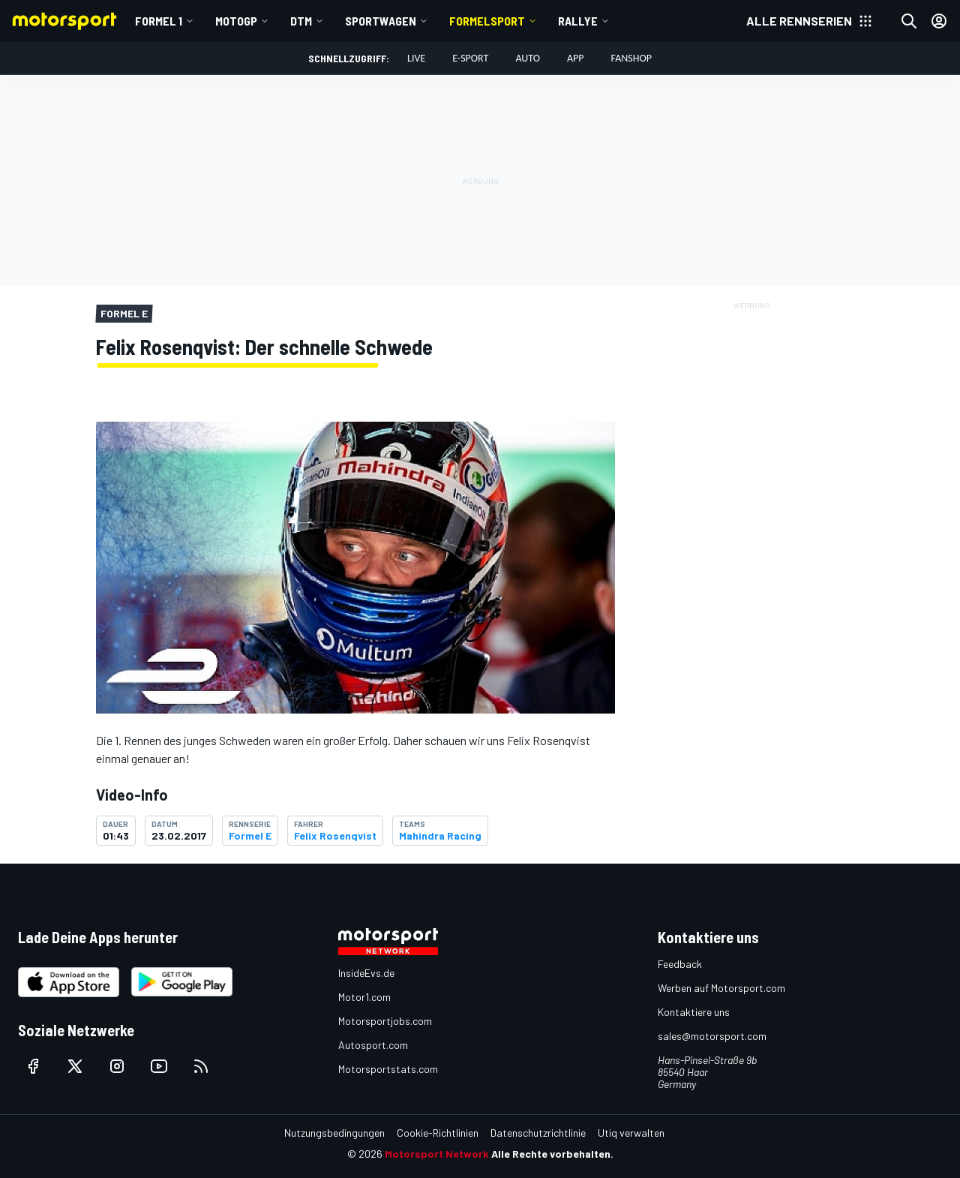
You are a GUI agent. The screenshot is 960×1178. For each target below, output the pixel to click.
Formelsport (487, 21)
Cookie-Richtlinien (437, 1132)
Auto (527, 58)
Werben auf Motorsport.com (721, 987)
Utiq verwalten (631, 1132)
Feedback (680, 963)
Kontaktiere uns (694, 1011)
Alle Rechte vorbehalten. (552, 1153)
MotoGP (236, 21)
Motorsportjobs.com (385, 1020)
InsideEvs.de (366, 972)
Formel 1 (158, 21)
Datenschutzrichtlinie (538, 1132)
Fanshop (631, 58)
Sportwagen (380, 21)
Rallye (578, 21)
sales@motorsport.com (712, 1035)
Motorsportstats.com (388, 1068)
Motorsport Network (437, 1153)
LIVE (416, 58)
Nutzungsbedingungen (334, 1132)
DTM (301, 21)
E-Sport (470, 58)
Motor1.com (364, 996)
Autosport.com (373, 1044)
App (575, 58)
